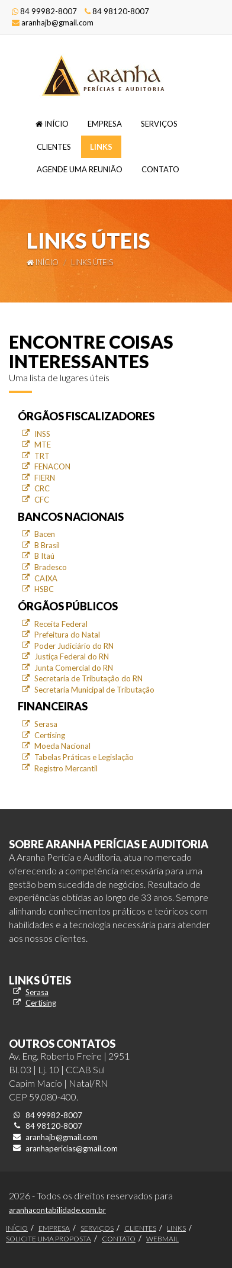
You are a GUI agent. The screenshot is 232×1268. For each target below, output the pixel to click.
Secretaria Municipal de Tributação (94, 689)
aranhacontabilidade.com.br (57, 1210)
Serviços (159, 123)
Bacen (44, 534)
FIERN (44, 477)
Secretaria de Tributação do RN (88, 678)
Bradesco (50, 567)
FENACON (52, 466)
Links (101, 147)
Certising (49, 735)
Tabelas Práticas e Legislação (84, 757)
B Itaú (44, 556)
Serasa (45, 724)
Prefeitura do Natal (67, 634)
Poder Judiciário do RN (74, 646)
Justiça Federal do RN (71, 656)
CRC (42, 488)
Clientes (54, 147)
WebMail (162, 1238)
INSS (42, 434)
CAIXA (45, 578)
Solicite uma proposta (48, 1238)
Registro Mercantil (66, 768)
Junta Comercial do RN (73, 667)
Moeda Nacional (62, 746)
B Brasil (47, 545)
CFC (41, 499)
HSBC (44, 589)
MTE (42, 444)
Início (52, 123)
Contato (160, 169)
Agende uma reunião (80, 169)
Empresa (105, 123)
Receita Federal (61, 624)
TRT (42, 456)
